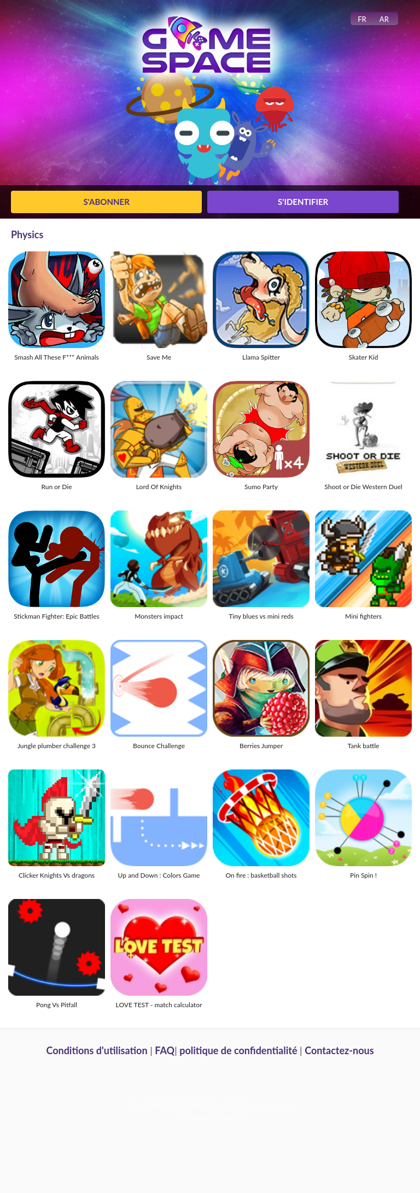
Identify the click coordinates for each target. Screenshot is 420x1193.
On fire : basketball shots (261, 875)
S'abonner (107, 202)
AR (384, 19)
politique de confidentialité (238, 1050)
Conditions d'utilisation (96, 1050)
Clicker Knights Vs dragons (57, 875)
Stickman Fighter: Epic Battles (57, 616)
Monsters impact (159, 616)
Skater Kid (363, 357)
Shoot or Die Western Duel (363, 487)
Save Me (159, 357)
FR (362, 19)
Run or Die (56, 487)
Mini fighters (363, 616)
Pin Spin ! (363, 875)
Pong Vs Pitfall (56, 1005)
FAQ (164, 1050)
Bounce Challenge (159, 746)
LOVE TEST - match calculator (159, 1005)
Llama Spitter (261, 357)
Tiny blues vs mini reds (261, 616)
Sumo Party (261, 487)
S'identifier (303, 202)
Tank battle (364, 746)
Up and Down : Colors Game (159, 875)
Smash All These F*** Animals (56, 357)
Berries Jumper (261, 746)
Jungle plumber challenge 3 (57, 746)
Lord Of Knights (159, 487)
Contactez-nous (339, 1050)
